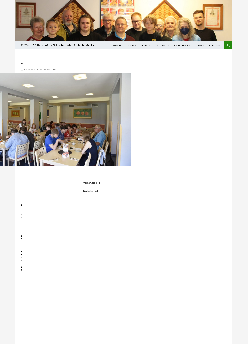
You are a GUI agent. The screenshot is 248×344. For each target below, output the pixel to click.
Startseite (118, 45)
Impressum (214, 45)
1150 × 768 (45, 69)
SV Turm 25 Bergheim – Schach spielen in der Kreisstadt (59, 45)
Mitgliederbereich (183, 45)
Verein (130, 45)
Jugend (144, 45)
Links (199, 45)
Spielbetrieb (161, 45)
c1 (56, 69)
